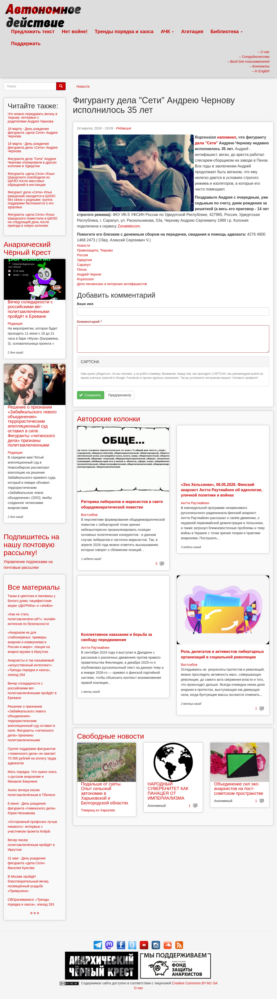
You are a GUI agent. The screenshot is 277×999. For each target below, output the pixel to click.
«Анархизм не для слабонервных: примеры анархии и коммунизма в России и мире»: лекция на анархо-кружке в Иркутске (29, 642)
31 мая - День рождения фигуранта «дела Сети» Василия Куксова (26, 863)
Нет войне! (75, 31)
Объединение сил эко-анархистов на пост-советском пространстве (238, 789)
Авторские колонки (108, 419)
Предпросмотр (119, 395)
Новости (83, 86)
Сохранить (90, 395)
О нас (138, 988)
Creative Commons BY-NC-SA (194, 983)
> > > (34, 913)
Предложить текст (33, 31)
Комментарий (89, 322)
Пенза (82, 269)
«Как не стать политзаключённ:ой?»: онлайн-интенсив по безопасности (32, 619)
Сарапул (83, 265)
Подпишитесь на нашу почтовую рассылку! (31, 545)
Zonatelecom (129, 226)
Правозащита (87, 250)
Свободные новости (110, 736)
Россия (82, 255)
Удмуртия (84, 260)
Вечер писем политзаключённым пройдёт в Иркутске (31, 845)
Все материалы (34, 587)
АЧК (167, 31)
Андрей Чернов (89, 274)
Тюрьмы (106, 250)
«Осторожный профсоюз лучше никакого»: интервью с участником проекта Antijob (32, 826)
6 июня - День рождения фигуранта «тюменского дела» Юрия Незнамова (32, 808)
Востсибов (89, 515)
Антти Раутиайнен (195, 503)
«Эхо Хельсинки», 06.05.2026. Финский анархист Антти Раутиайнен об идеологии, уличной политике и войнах (221, 490)
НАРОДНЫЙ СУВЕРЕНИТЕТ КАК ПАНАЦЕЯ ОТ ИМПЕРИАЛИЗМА (168, 791)
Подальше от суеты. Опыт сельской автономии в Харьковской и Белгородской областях (104, 793)
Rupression (85, 279)
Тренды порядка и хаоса (124, 31)
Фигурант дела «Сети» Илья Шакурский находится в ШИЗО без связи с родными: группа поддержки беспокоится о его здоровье (31, 199)
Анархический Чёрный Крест (27, 248)
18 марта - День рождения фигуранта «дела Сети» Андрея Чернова (33, 132)
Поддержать (25, 43)
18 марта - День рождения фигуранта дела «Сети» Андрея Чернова (33, 147)
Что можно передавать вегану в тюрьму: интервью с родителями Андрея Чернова (32, 117)
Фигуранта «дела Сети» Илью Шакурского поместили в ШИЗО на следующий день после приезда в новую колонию (32, 220)
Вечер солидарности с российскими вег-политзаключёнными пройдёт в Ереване (30, 309)
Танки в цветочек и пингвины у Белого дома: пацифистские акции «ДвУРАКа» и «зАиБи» (31, 600)
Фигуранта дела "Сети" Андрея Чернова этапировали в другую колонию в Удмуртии (32, 162)
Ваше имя (85, 304)
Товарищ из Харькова (98, 810)
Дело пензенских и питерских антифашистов (112, 284)
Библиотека (227, 31)
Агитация (192, 31)
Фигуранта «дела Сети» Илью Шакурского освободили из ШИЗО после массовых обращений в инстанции (31, 179)
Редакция (123, 128)
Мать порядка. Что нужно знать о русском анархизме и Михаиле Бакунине (32, 776)
